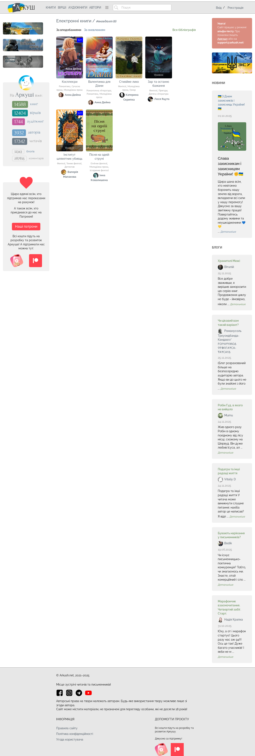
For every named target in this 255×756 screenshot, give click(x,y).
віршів (35, 112)
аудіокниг (35, 121)
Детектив (70, 167)
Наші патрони (26, 226)
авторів (34, 132)
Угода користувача (69, 739)
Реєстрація (235, 7)
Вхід (219, 7)
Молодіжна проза (73, 90)
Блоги (217, 247)
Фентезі (122, 86)
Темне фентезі (74, 163)
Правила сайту (67, 728)
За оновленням (94, 30)
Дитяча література (158, 94)
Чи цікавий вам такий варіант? (228, 322)
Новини (218, 83)
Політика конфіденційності (74, 734)
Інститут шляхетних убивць (69, 157)
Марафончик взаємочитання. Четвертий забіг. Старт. (229, 607)
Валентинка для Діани (99, 84)
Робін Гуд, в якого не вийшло (230, 407)
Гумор (133, 90)
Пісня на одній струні (99, 157)
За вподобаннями (68, 30)
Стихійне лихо (129, 81)
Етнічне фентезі (99, 163)
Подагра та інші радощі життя (229, 471)
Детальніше (228, 231)
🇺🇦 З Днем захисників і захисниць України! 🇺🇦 (231, 102)
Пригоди (163, 90)
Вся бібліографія (184, 30)
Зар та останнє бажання (158, 84)
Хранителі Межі (229, 261)
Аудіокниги (77, 7)
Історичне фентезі (99, 170)
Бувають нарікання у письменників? (231, 535)
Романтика (64, 86)
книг (34, 104)
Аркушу (222, 38)
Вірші (62, 7)
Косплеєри (69, 81)
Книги (51, 7)
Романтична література (99, 90)
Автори (95, 7)
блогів (30, 151)
